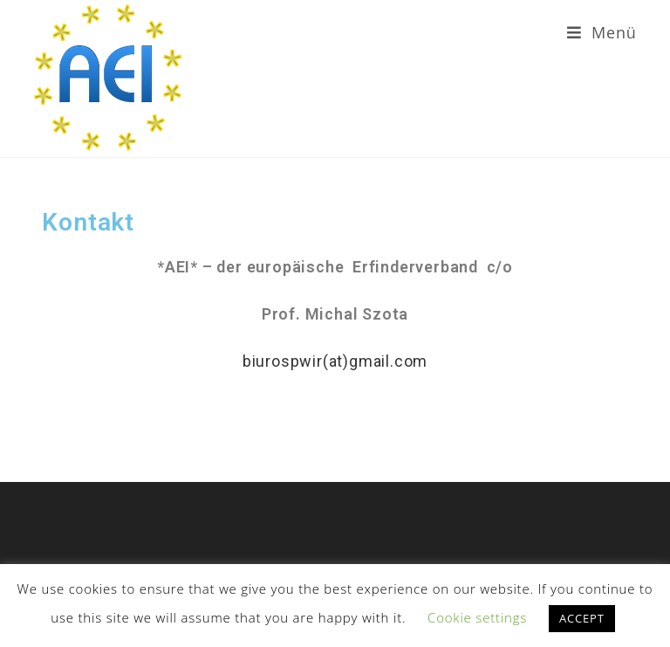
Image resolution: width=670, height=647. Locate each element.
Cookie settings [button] (477, 617)
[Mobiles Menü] (602, 32)
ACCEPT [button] (582, 618)
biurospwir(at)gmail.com (335, 361)
